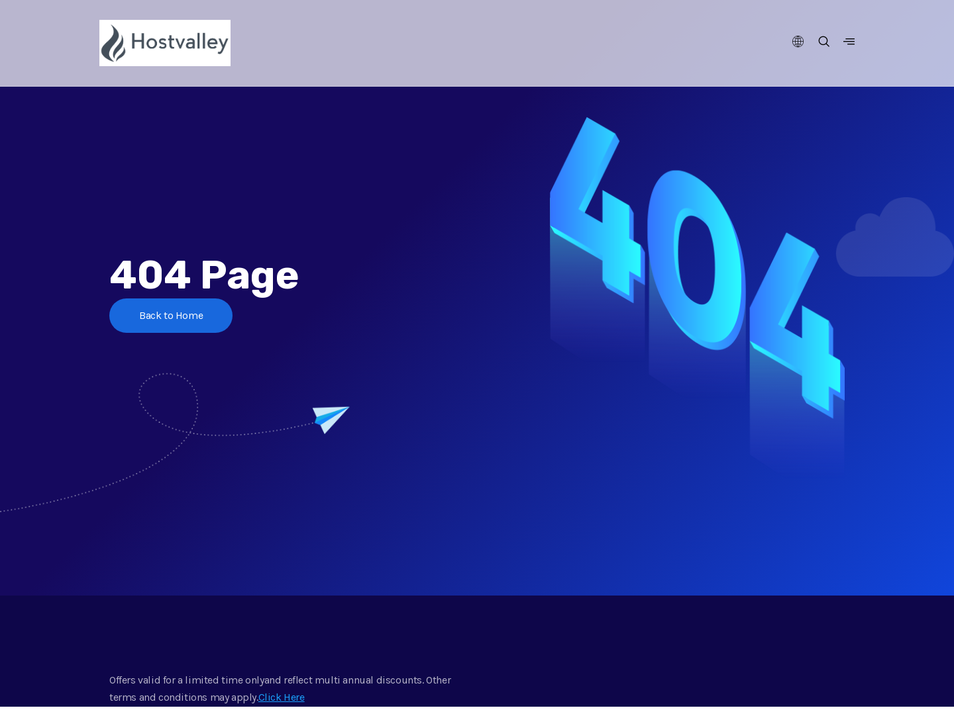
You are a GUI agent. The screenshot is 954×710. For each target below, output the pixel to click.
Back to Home (171, 315)
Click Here (281, 697)
